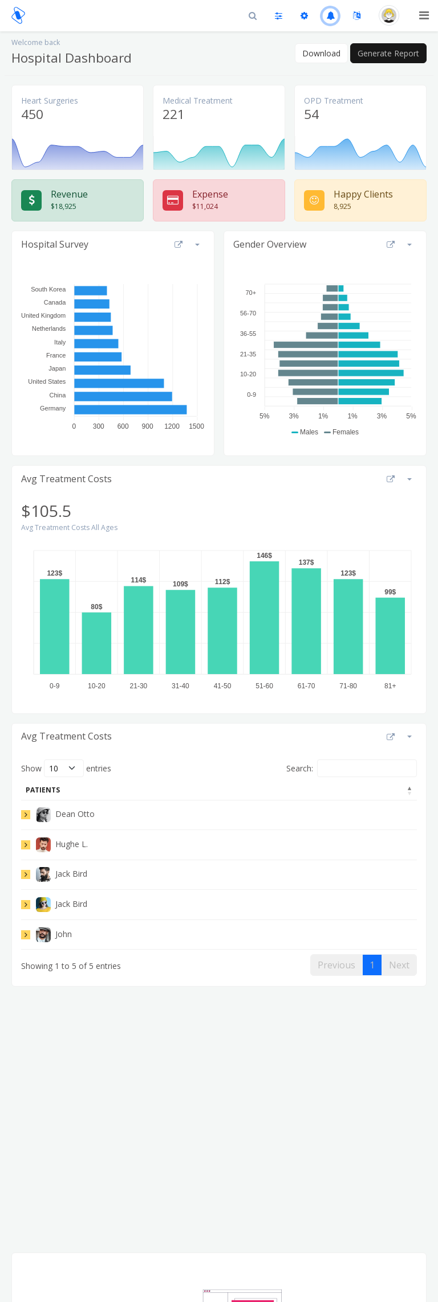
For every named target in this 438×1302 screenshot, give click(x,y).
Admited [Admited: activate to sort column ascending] (301, 790)
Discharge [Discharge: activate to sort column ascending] (373, 790)
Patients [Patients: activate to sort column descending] (43, 790)
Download (321, 53)
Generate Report (388, 53)
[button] (330, 16)
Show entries (66, 768)
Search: (351, 768)
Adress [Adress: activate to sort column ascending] (118, 790)
